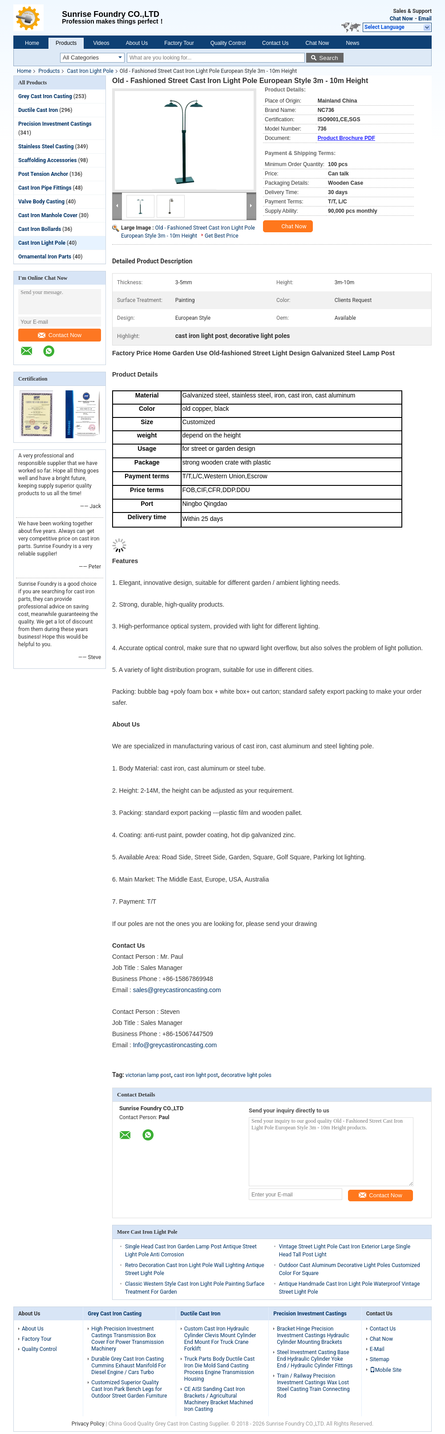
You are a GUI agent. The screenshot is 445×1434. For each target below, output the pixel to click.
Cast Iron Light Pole (90, 71)
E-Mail (377, 1349)
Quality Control (228, 43)
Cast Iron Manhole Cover (47, 215)
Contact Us (275, 43)
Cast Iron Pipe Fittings (45, 188)
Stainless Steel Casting (46, 146)
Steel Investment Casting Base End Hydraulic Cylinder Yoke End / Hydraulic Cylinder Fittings (314, 1359)
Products (66, 43)
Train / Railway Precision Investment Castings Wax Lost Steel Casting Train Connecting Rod (313, 1386)
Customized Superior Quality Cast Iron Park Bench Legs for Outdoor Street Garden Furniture (129, 1389)
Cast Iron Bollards (39, 229)
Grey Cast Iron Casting (45, 96)
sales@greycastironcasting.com (177, 989)
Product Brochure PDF (346, 138)
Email (425, 19)
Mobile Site (386, 1370)
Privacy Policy (88, 1424)
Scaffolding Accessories (47, 160)
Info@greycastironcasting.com (175, 1045)
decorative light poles (246, 1075)
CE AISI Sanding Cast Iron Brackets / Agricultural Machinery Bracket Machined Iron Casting (218, 1399)
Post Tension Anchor (43, 174)
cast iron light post (196, 1075)
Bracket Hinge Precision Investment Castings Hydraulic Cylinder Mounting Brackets (313, 1335)
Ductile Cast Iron (38, 110)
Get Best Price (222, 236)
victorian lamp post (148, 1075)
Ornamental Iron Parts (44, 257)
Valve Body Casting (41, 202)
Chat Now (401, 19)
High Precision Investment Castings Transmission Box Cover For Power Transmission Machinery (127, 1339)
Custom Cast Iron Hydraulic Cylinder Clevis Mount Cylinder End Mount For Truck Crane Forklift (220, 1339)
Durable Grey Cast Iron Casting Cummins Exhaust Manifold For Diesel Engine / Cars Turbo (128, 1365)
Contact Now (59, 335)
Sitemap (379, 1359)
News (352, 43)
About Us (137, 43)
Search (328, 58)
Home (32, 43)
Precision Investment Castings (55, 124)
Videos (101, 43)
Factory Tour (179, 43)
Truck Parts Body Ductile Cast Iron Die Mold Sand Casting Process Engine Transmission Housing (219, 1369)
